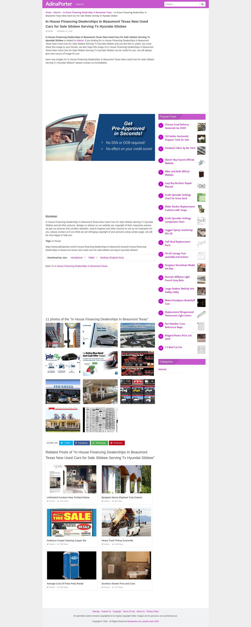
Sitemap (96, 611)
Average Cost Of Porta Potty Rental (65, 583)
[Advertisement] (100, 90)
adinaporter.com (134, 621)
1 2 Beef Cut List (173, 347)
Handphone (77, 257)
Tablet (91, 257)
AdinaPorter (59, 4)
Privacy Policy (152, 611)
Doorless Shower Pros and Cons (118, 583)
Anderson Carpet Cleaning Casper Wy (66, 540)
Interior (80, 4)
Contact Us (106, 611)
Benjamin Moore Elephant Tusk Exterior (122, 497)
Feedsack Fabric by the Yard (180, 148)
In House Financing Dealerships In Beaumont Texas (80, 266)
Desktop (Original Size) (112, 257)
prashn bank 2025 (151, 621)
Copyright (117, 611)
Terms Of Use (129, 611)
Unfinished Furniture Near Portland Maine (68, 497)
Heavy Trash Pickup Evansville (117, 540)
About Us (141, 611)
